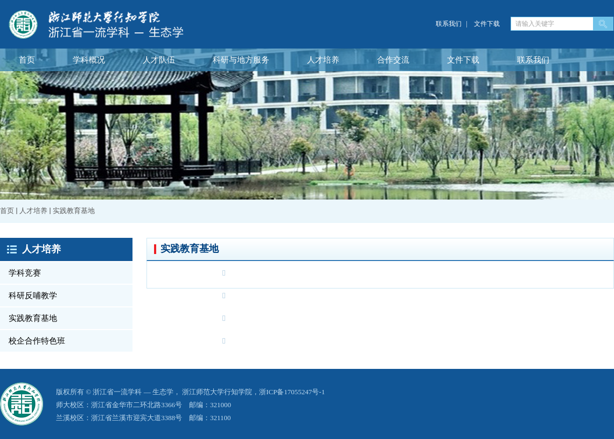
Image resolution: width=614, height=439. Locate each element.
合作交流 (393, 60)
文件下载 (487, 24)
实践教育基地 (74, 211)
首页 (27, 60)
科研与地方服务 (241, 60)
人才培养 (323, 60)
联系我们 (449, 24)
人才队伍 (159, 60)
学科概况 (89, 60)
